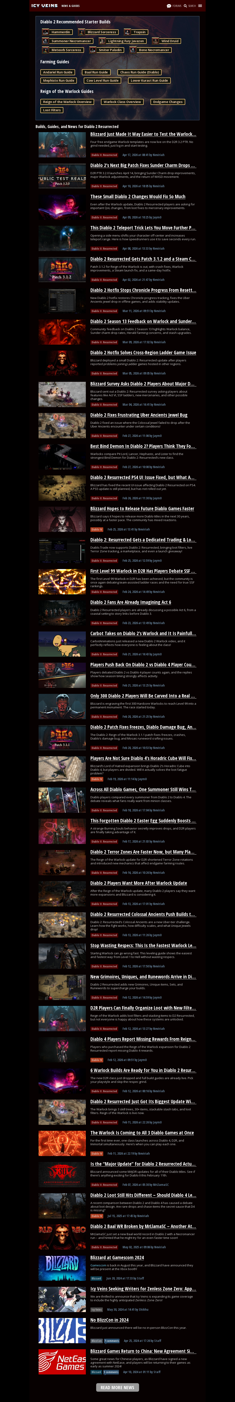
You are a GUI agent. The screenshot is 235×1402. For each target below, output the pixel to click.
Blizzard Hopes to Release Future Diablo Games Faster (142, 508)
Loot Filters (52, 110)
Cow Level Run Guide (102, 80)
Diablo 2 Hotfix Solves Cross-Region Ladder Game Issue (143, 352)
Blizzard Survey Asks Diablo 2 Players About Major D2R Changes (151, 383)
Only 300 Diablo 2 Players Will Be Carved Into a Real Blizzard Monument (160, 696)
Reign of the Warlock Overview (67, 102)
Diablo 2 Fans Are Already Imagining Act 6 (130, 602)
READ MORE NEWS (117, 1387)
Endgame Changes (168, 102)
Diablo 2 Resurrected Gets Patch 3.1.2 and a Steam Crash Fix (148, 259)
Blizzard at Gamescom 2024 (117, 1257)
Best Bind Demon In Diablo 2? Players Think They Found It (146, 446)
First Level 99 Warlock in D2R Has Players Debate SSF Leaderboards (153, 571)
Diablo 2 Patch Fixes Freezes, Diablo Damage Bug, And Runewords (154, 727)
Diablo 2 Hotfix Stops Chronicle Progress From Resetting (144, 290)
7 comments (111, 1341)
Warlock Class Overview (122, 102)
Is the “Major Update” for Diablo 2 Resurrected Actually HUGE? (150, 1164)
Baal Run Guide (96, 72)
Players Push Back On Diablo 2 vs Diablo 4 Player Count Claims (150, 664)
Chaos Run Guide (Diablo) (139, 72)
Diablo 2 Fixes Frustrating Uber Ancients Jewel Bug (138, 415)
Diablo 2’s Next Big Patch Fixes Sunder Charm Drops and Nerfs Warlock (158, 165)
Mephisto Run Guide (58, 80)
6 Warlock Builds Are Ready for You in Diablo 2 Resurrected (147, 1070)
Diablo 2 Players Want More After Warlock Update (138, 883)
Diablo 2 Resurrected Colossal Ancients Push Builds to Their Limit (153, 914)
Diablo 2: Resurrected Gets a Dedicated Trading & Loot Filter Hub (152, 539)
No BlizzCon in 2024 (109, 1320)
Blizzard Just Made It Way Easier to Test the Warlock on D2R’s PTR (154, 134)
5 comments (111, 1372)
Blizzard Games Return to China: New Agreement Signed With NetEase (158, 1351)
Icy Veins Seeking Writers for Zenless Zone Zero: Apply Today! (149, 1288)
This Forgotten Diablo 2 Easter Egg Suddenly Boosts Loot (145, 820)
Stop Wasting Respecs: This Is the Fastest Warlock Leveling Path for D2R (160, 945)
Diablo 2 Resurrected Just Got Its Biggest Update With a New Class (154, 1101)
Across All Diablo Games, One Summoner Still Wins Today (145, 789)
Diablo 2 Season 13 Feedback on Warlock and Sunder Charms (148, 321)
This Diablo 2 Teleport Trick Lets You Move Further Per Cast (147, 227)
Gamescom (98, 1265)
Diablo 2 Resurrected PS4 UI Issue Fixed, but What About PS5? (150, 477)
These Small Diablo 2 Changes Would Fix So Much (137, 196)
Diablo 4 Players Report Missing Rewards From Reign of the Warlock (155, 1039)
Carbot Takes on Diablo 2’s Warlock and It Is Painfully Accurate (151, 633)
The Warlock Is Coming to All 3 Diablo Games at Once (142, 1132)
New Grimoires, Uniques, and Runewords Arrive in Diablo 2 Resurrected (159, 976)
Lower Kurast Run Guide (149, 80)
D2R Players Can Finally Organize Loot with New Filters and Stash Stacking (161, 1008)
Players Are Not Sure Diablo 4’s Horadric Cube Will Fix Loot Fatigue (154, 758)
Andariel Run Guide (57, 72)
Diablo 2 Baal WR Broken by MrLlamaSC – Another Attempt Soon (152, 1226)
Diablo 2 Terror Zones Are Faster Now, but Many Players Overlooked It (158, 852)
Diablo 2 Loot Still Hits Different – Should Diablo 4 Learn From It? (153, 1195)
